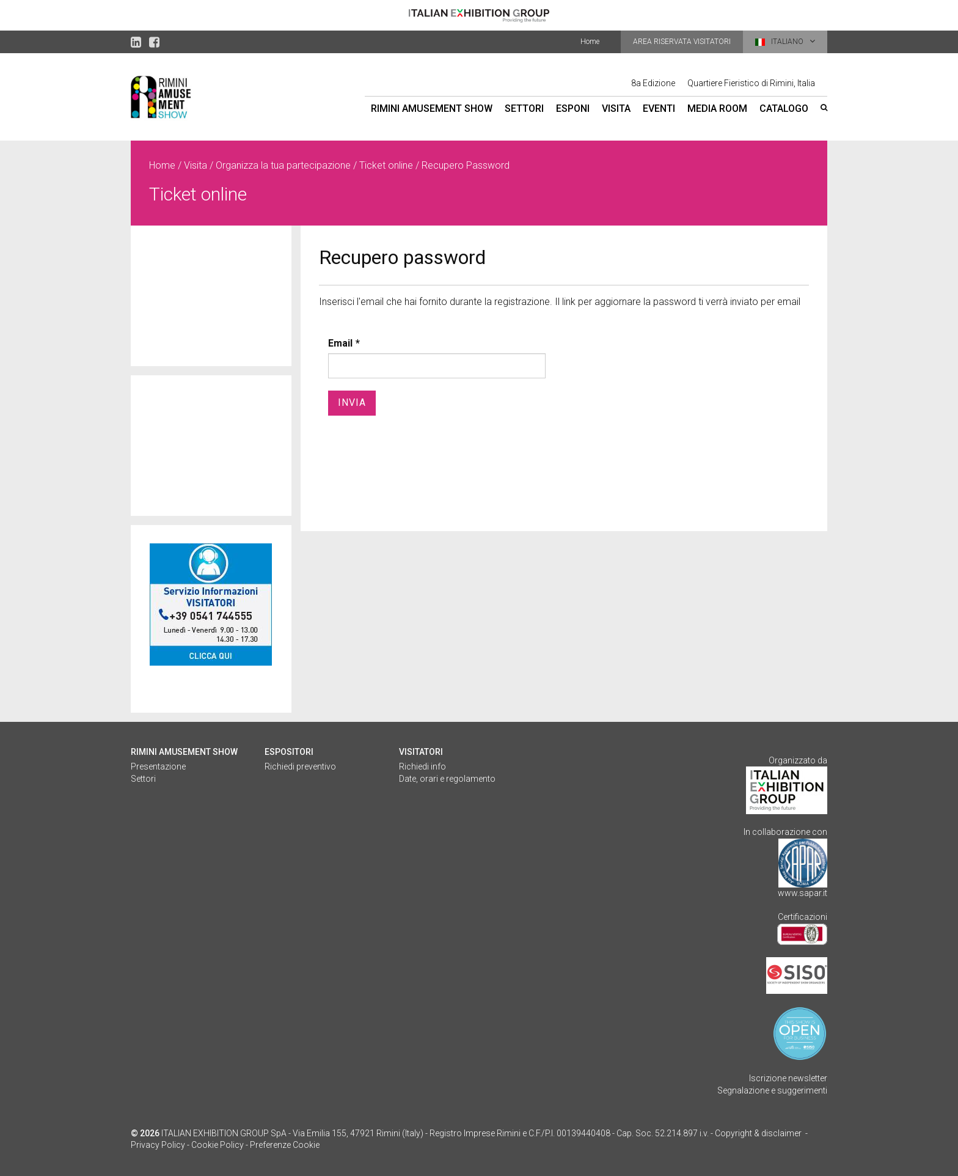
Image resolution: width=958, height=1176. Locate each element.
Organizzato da (798, 760)
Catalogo (783, 108)
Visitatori (421, 752)
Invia (352, 402)
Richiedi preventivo (300, 766)
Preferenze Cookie (285, 1145)
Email (340, 343)
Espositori (289, 752)
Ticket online (386, 165)
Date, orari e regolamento (447, 779)
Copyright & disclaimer (758, 1133)
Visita (616, 108)
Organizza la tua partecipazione (283, 165)
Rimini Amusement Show (431, 108)
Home (589, 41)
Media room (717, 108)
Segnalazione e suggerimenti (772, 1090)
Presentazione (158, 766)
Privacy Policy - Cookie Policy (187, 1145)
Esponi (573, 108)
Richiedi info (422, 766)
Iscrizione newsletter (788, 1078)
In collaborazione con (785, 832)
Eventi (659, 108)
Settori (524, 108)
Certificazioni (802, 917)
